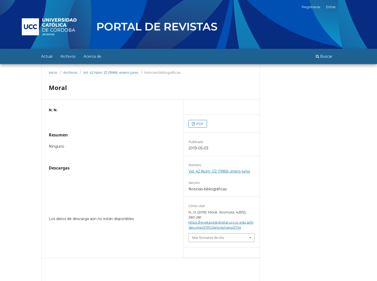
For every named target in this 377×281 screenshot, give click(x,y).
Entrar (331, 7)
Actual (46, 56)
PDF (199, 124)
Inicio (53, 72)
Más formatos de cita (208, 237)
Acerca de (92, 56)
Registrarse (311, 7)
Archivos (67, 56)
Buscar (324, 56)
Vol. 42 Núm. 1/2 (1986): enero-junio (110, 72)
